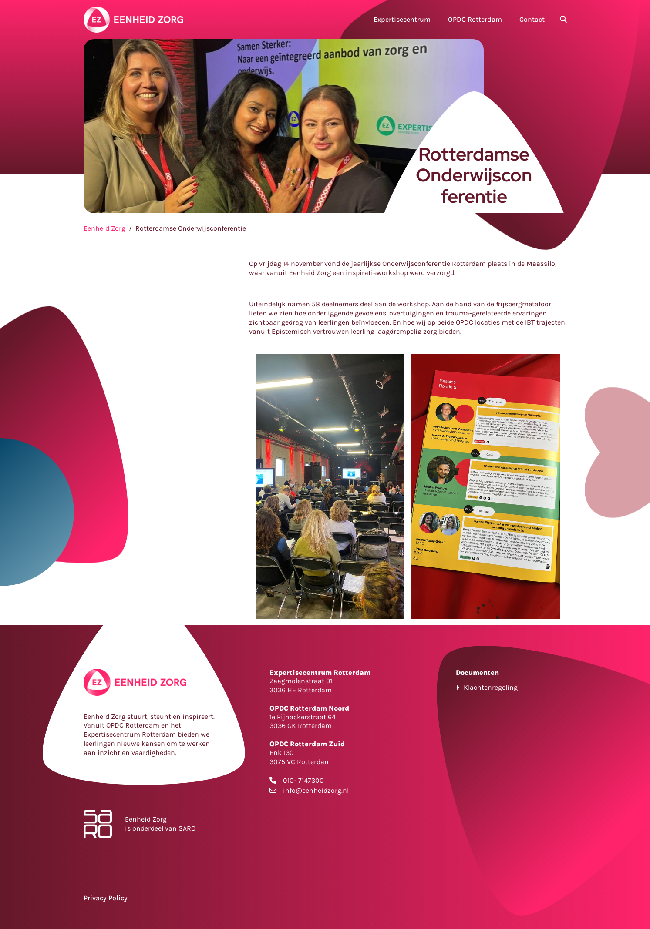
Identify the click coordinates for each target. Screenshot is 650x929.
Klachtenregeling (491, 687)
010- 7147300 (303, 780)
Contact (532, 19)
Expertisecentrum (402, 19)
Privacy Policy (106, 898)
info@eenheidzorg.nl (316, 790)
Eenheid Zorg (104, 228)
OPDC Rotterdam (475, 19)
